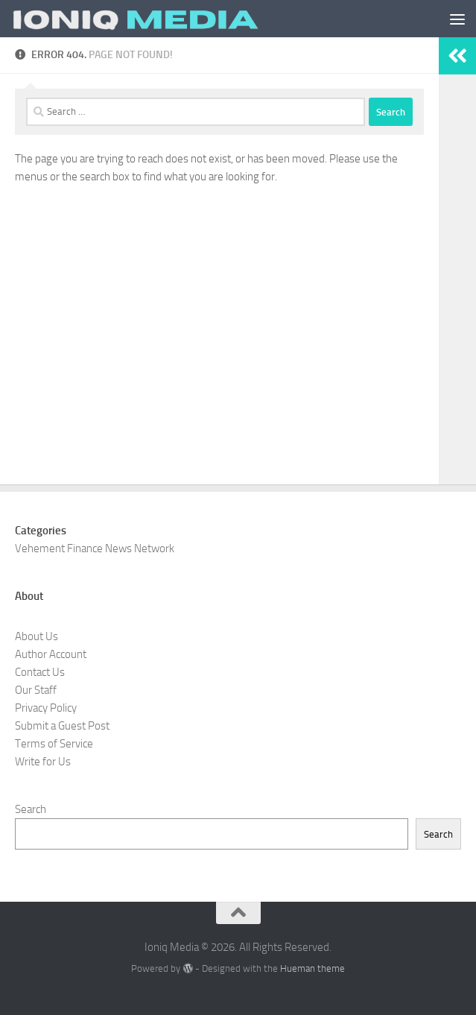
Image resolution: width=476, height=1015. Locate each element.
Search (30, 809)
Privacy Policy (46, 708)
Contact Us (40, 672)
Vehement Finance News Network (94, 548)
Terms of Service (54, 743)
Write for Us (43, 761)
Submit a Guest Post (62, 726)
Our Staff (36, 690)
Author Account (50, 654)
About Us (36, 636)
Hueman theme (312, 968)
